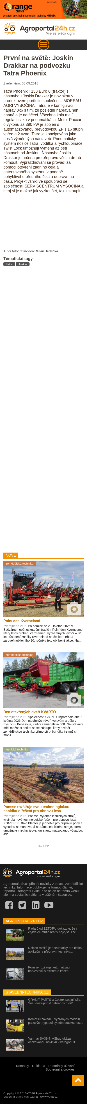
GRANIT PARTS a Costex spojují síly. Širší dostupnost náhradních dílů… (54, 1001)
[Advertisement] (43, 407)
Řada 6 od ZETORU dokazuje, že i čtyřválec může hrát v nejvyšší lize (52, 930)
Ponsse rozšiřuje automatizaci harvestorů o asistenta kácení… (50, 969)
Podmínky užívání (61, 1066)
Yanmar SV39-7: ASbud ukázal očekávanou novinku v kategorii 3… (53, 1040)
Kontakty (22, 1066)
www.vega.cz (48, 1096)
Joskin (22, 264)
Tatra (9, 264)
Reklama (38, 1066)
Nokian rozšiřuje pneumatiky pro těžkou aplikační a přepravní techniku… (55, 949)
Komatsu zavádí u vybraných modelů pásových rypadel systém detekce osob (55, 1020)
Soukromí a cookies (60, 1069)
